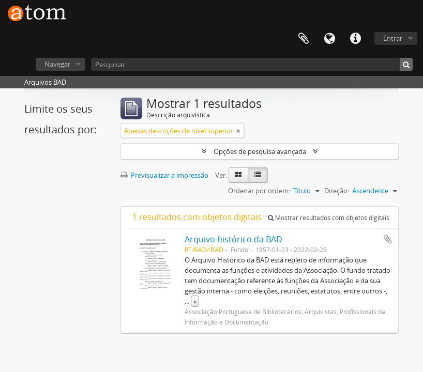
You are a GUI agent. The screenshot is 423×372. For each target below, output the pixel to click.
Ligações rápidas (355, 39)
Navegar (57, 64)
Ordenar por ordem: (259, 190)
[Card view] (238, 175)
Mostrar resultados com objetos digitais (328, 217)
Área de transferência (303, 39)
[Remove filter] (238, 131)
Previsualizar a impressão (164, 175)
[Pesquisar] (252, 64)
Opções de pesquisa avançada (260, 151)
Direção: (336, 190)
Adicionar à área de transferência (388, 239)
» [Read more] (195, 301)
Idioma (329, 39)
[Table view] (258, 175)
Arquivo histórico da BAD (233, 239)
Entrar (392, 38)
